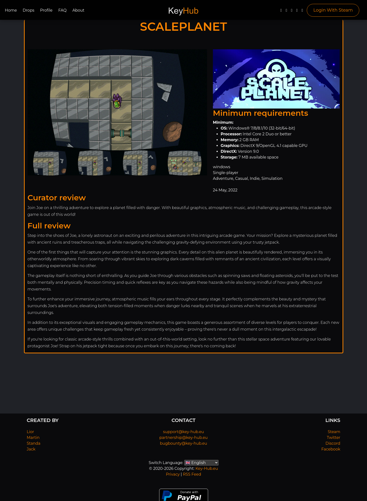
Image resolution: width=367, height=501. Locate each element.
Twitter (333, 437)
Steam (334, 431)
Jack (31, 449)
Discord (332, 443)
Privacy (173, 474)
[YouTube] (291, 11)
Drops (28, 10)
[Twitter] (286, 11)
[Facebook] (281, 11)
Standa (34, 443)
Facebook (330, 449)
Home (11, 10)
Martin (33, 437)
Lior (30, 431)
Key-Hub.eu (206, 468)
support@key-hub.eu (183, 431)
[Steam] (302, 11)
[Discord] (297, 11)
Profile (46, 10)
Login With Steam (333, 10)
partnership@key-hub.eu (183, 437)
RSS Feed (192, 474)
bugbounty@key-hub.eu (183, 443)
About (78, 10)
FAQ (62, 10)
